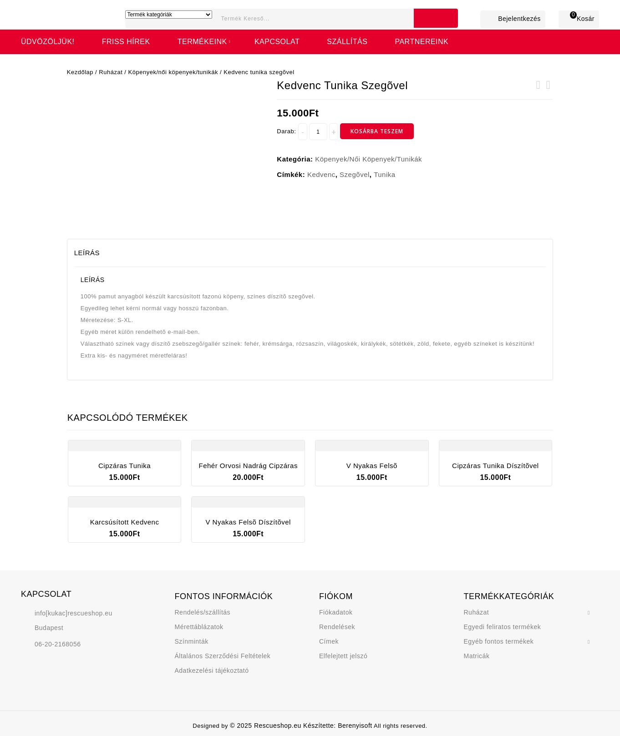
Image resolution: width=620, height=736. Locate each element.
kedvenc (321, 174)
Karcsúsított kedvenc (548, 90)
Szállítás (347, 41)
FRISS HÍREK (126, 41)
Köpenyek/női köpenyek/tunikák (173, 72)
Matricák (477, 656)
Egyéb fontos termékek (499, 641)
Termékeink (202, 41)
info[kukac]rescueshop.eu (73, 613)
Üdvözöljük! (48, 41)
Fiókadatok (335, 612)
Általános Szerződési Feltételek (223, 656)
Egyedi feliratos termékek (502, 626)
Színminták (191, 641)
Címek (329, 641)
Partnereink (421, 41)
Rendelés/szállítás (203, 612)
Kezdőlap (80, 72)
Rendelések (337, 626)
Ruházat (110, 72)
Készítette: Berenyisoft (337, 725)
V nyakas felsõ (538, 90)
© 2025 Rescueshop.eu (266, 725)
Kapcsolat (277, 41)
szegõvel (355, 174)
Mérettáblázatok (199, 626)
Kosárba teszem (377, 131)
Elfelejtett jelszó (343, 656)
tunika (384, 174)
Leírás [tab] (87, 253)
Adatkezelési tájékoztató (212, 670)
